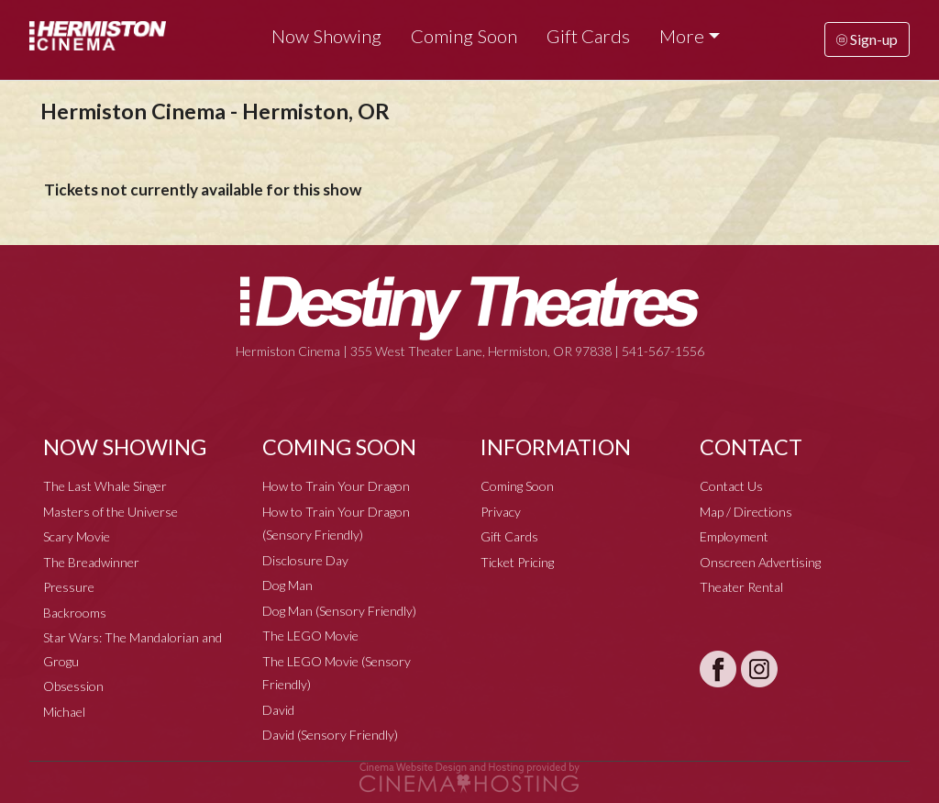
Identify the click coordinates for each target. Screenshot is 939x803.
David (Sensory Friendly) (330, 734)
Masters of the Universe (110, 511)
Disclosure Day (305, 560)
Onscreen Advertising (760, 562)
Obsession (73, 686)
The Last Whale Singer (105, 486)
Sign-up (867, 39)
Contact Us (731, 486)
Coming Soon (464, 36)
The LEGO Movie (310, 635)
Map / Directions (746, 511)
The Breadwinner (91, 562)
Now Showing (326, 36)
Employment (734, 536)
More (681, 36)
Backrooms (74, 612)
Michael (64, 711)
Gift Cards (588, 36)
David (278, 710)
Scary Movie (76, 536)
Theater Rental (741, 587)
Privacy (501, 511)
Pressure (68, 587)
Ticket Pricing (517, 562)
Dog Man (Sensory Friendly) (339, 611)
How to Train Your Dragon (336, 486)
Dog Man (287, 585)
